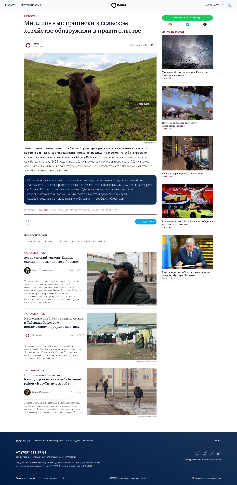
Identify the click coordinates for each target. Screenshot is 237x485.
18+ (64, 478)
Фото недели (73, 441)
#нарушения (109, 210)
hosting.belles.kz (192, 460)
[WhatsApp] (218, 453)
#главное (44, 210)
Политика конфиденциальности (206, 478)
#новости (30, 210)
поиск (229, 5)
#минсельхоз (60, 210)
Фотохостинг (214, 5)
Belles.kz (92, 157)
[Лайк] (27, 222)
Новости (10, 5)
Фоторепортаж (34, 253)
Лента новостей (173, 31)
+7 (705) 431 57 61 (31, 452)
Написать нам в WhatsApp (187, 18)
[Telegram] (211, 453)
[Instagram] (204, 453)
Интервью (88, 441)
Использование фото (49, 478)
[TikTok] (197, 453)
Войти (101, 241)
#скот (96, 210)
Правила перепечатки (25, 478)
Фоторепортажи (31, 5)
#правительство (80, 210)
